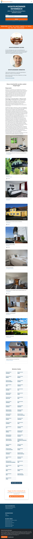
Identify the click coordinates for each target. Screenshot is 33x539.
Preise (6, 514)
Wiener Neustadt (20, 27)
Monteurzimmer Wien (8, 526)
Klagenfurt (22, 26)
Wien (12, 27)
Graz (14, 26)
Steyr (9, 27)
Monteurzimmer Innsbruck (9, 522)
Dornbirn (10, 26)
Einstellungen (11, 537)
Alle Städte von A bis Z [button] (16, 482)
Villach (15, 27)
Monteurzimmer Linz (8, 523)
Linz (26, 26)
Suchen (16, 19)
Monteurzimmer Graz (8, 521)
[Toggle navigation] (31, 1)
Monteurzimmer (8, 373)
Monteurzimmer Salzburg (9, 525)
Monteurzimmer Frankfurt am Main (11, 520)
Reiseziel (6, 14)
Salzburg (29, 26)
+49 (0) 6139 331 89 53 (9, 508)
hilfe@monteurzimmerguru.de (10, 507)
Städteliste (7, 515)
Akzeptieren (4, 537)
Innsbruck (17, 26)
